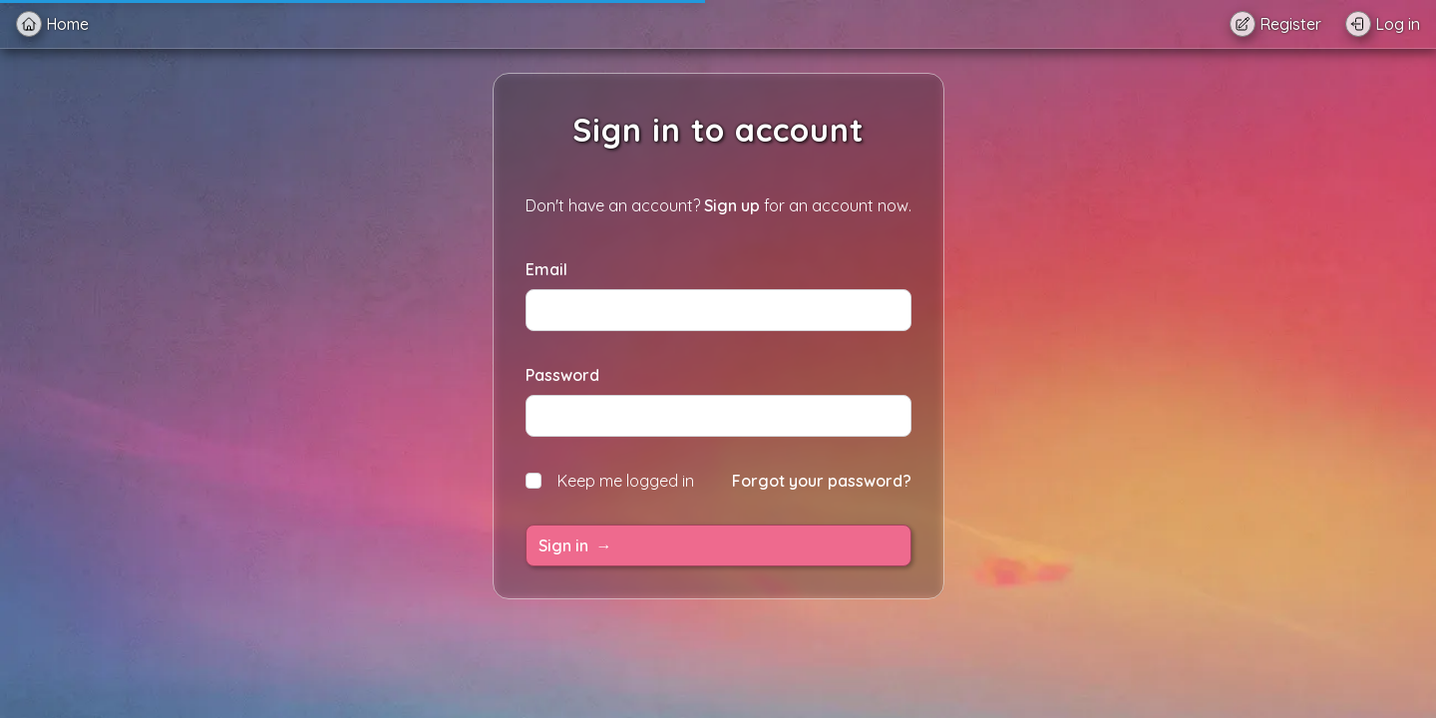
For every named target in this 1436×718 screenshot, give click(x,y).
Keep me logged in (610, 481)
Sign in (575, 545)
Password (562, 375)
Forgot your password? (821, 481)
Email (546, 269)
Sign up (732, 205)
